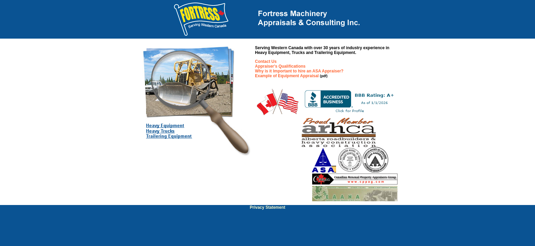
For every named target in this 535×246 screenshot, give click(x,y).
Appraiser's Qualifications (280, 66)
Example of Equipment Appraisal (287, 75)
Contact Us (265, 61)
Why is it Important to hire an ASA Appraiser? (299, 71)
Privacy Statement (267, 207)
